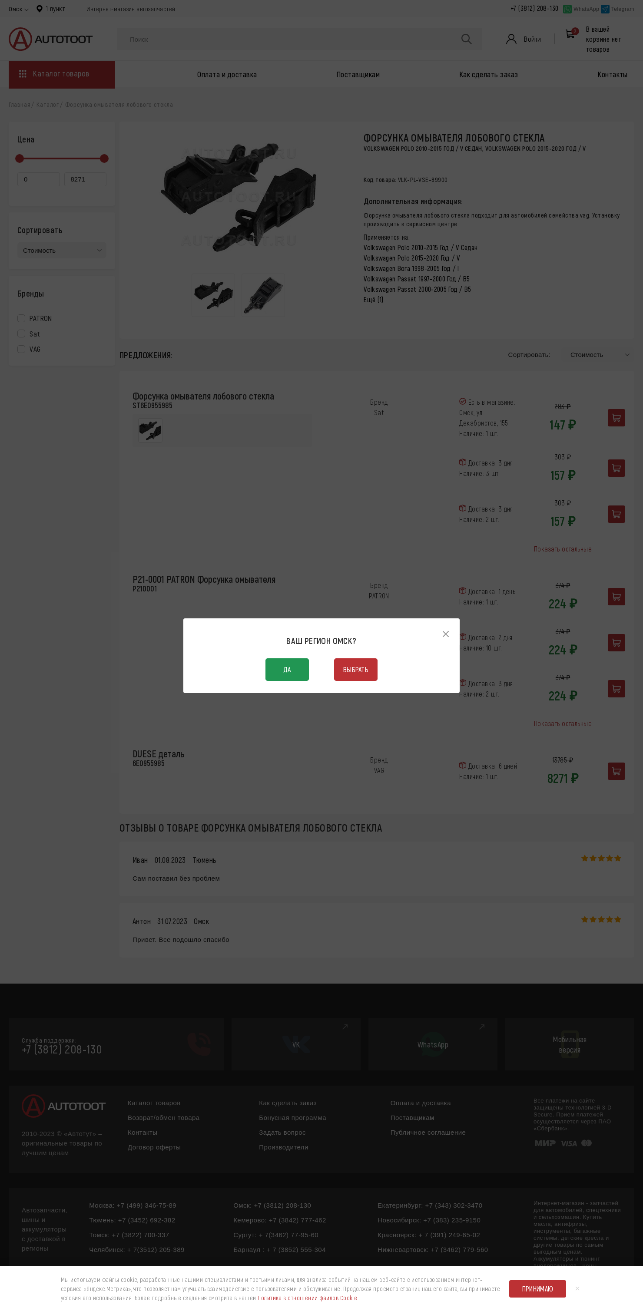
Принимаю (538, 1289)
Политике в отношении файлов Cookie (307, 1297)
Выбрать (355, 669)
